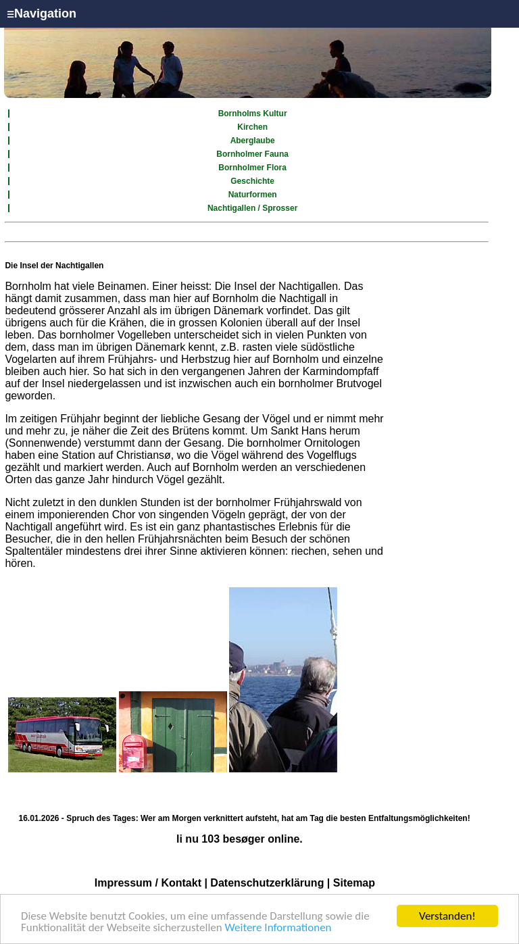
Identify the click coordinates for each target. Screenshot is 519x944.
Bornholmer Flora (252, 168)
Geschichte (252, 181)
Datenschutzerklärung (267, 883)
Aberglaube (252, 140)
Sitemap (354, 883)
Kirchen (252, 127)
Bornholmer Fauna (252, 154)
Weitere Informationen (278, 928)
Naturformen (252, 195)
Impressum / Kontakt (148, 883)
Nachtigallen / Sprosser (252, 208)
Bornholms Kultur (252, 113)
